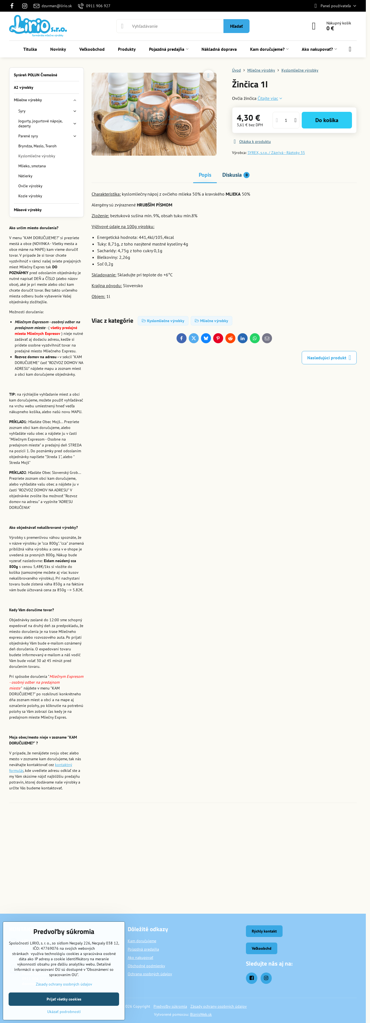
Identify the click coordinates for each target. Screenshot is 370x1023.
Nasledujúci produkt (329, 357)
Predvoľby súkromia (170, 1006)
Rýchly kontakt (264, 931)
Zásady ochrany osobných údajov (218, 1006)
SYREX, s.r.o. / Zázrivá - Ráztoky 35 (276, 152)
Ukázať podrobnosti (64, 1011)
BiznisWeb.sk (201, 1014)
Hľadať (236, 26)
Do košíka (326, 120)
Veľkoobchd (261, 948)
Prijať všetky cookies (64, 999)
